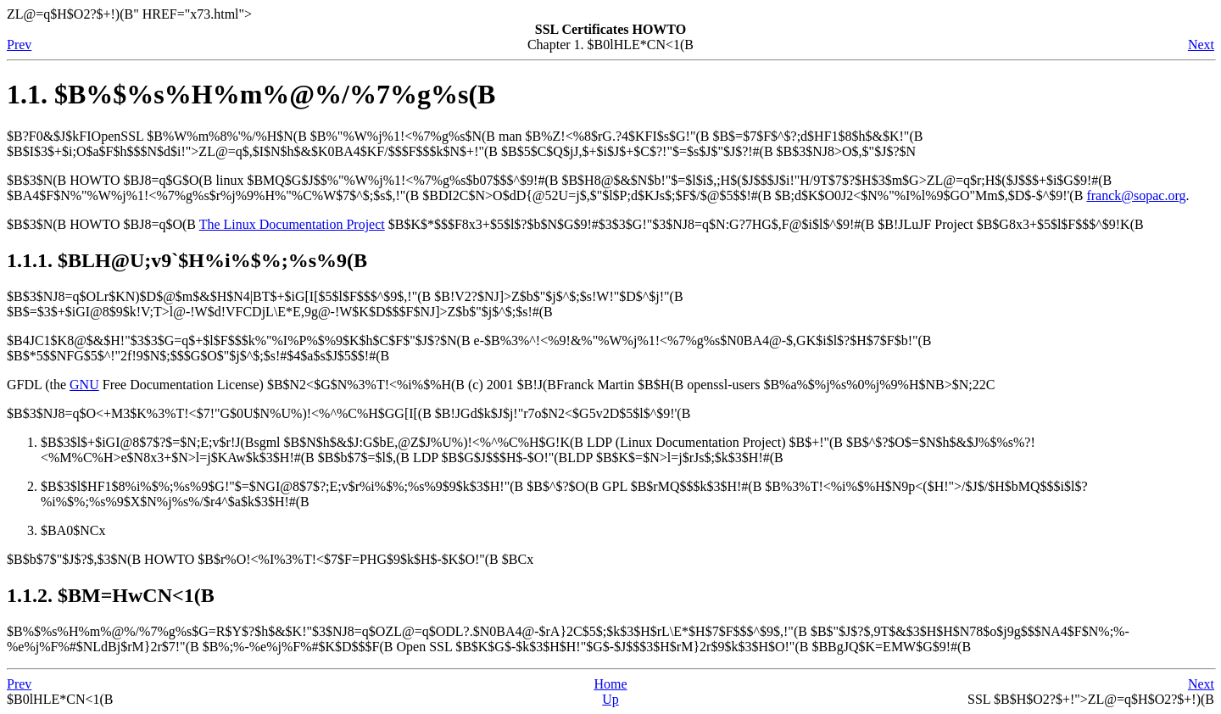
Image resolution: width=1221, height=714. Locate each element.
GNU (84, 384)
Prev (19, 44)
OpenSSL (118, 136)
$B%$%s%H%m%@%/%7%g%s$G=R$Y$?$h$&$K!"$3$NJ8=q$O (568, 639)
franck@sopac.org (1135, 195)
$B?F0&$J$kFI (75, 136)
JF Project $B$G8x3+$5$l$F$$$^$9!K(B (1030, 224)
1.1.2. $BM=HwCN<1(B (111, 595)
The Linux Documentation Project (292, 224)
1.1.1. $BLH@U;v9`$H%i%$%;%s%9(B (187, 260)
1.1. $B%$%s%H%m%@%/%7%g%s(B (251, 94)
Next (1201, 44)
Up (610, 699)
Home (610, 684)
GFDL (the (38, 384)
